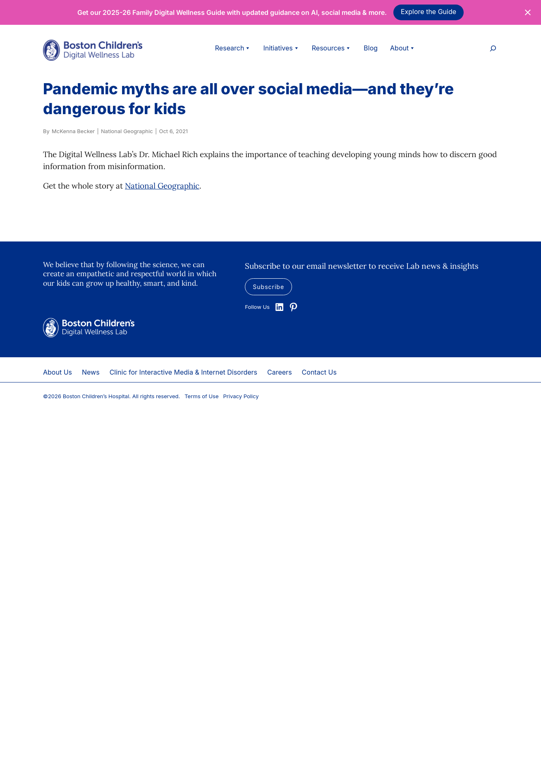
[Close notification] (528, 12)
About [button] (402, 48)
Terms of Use (201, 396)
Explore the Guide (428, 11)
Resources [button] (332, 48)
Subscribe (268, 286)
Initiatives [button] (281, 48)
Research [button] (233, 48)
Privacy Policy (241, 396)
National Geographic (162, 186)
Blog (371, 48)
